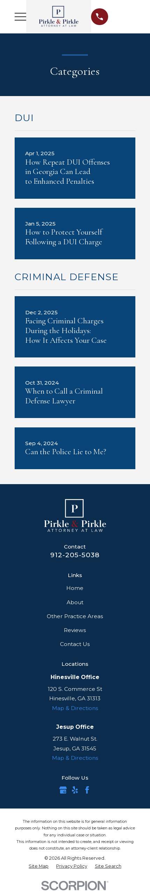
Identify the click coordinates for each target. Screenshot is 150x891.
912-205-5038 (75, 555)
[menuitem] (38, 866)
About (75, 602)
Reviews (75, 630)
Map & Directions (75, 708)
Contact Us (75, 644)
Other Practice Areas (75, 616)
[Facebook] (87, 790)
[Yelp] (75, 790)
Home (74, 588)
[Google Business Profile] (63, 790)
